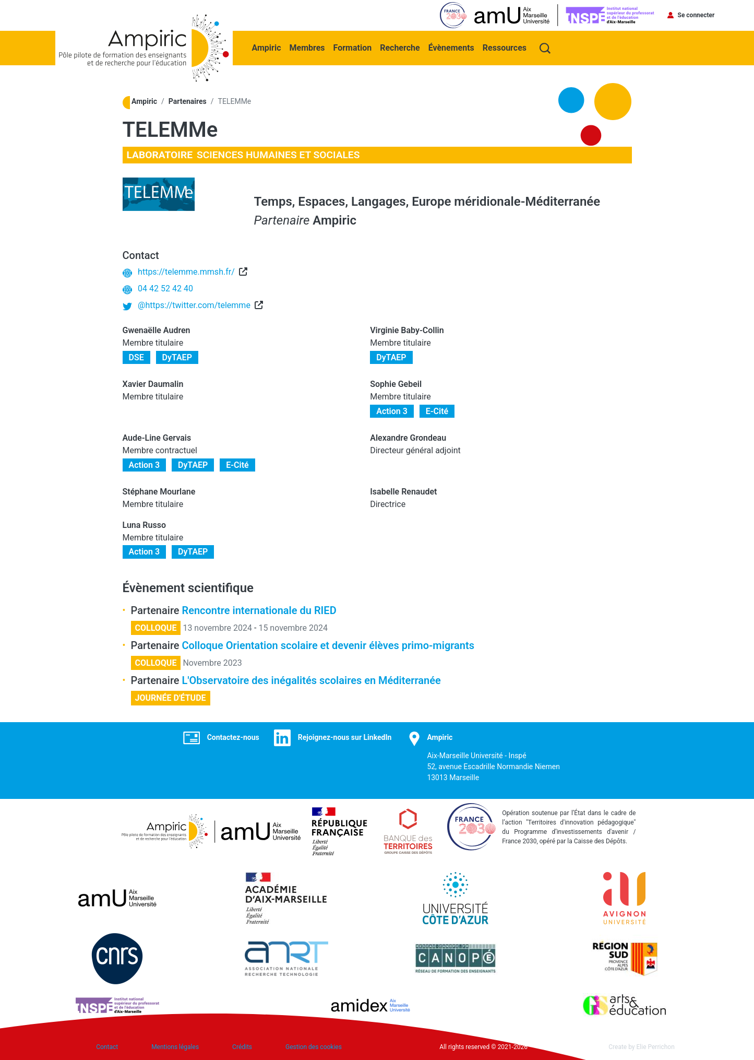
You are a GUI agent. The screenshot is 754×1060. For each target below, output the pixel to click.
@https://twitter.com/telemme (194, 305)
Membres (307, 48)
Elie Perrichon (656, 1047)
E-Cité (437, 411)
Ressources (504, 48)
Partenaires (188, 101)
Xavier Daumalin (153, 384)
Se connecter (696, 15)
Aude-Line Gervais (157, 438)
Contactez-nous (233, 737)
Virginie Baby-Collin (407, 330)
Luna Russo (144, 525)
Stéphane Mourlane (159, 492)
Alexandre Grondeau (408, 438)
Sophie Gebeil (396, 384)
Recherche (400, 48)
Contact (107, 1047)
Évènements (451, 48)
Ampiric (266, 48)
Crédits (242, 1047)
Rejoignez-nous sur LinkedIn (345, 737)
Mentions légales (175, 1047)
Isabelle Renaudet (403, 492)
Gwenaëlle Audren (156, 330)
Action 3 (392, 411)
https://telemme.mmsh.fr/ (186, 272)
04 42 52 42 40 (165, 288)
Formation (352, 48)
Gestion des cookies (313, 1047)
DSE (136, 357)
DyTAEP (177, 357)
